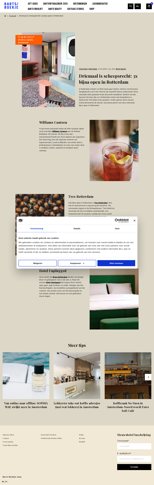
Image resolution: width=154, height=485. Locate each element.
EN (6, 482)
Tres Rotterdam (101, 203)
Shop (91, 8)
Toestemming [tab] (36, 228)
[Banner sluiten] (134, 220)
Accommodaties (100, 3)
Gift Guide (33, 3)
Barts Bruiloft (35, 8)
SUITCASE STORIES (75, 8)
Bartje (81, 435)
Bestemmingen (80, 3)
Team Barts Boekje (10, 445)
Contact (6, 438)
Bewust (82, 438)
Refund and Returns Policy (51, 438)
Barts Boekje (121, 69)
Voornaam (123, 440)
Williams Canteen (59, 131)
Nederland (83, 69)
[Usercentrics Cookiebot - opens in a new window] (117, 220)
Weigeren (37, 263)
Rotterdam (92, 69)
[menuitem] (32, 3)
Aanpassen (77, 263)
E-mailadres (124, 453)
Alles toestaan (116, 263)
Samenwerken (8, 435)
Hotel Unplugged (53, 282)
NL (137, 6)
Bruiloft (82, 442)
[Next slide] (148, 377)
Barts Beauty (55, 8)
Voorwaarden (8, 442)
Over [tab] (117, 228)
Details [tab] (77, 228)
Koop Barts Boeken (48, 435)
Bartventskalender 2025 (55, 3)
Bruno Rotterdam (60, 277)
